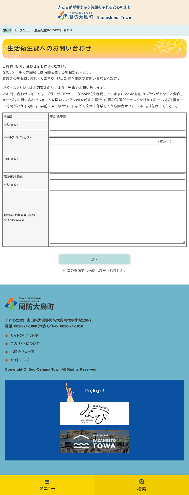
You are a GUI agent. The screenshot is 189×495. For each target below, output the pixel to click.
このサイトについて (25, 344)
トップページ (23, 30)
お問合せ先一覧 (23, 352)
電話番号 (13, 176)
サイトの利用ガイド (25, 336)
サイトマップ (20, 360)
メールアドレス (17, 137)
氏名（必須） (10, 124)
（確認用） (165, 142)
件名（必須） (10, 184)
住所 (10, 158)
